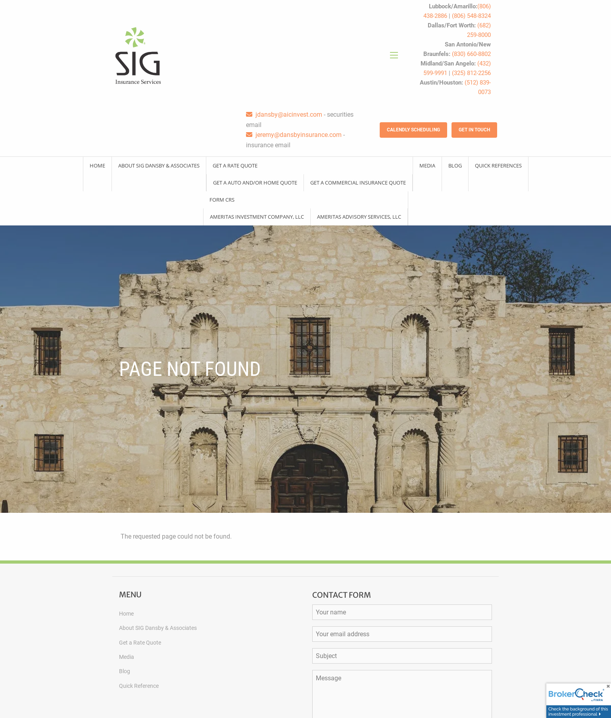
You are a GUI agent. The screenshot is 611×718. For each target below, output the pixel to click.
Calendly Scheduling (413, 130)
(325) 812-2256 (471, 73)
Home (97, 165)
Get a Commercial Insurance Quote (358, 182)
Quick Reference (139, 686)
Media (427, 165)
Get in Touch (474, 130)
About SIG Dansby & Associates (159, 165)
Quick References (498, 165)
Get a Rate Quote (235, 165)
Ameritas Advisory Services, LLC (359, 216)
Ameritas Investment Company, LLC (257, 216)
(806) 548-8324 (471, 15)
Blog (455, 165)
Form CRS (221, 199)
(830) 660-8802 (471, 54)
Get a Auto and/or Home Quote (255, 182)
